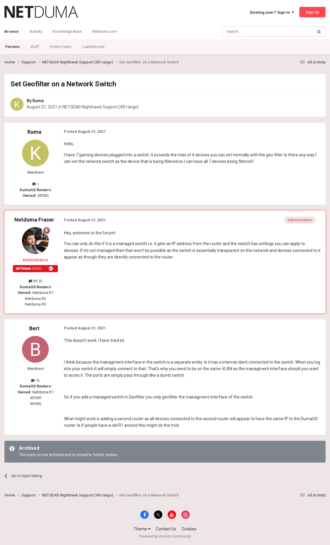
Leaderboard (93, 46)
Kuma (38, 100)
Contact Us (166, 529)
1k (35, 380)
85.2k (36, 281)
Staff (34, 46)
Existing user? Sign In (272, 12)
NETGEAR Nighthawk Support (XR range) (100, 107)
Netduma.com (104, 31)
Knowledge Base (67, 31)
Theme (141, 529)
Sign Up (312, 12)
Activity (35, 31)
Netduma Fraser (34, 220)
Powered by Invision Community (165, 536)
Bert (34, 328)
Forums (12, 46)
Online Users (60, 46)
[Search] (252, 31)
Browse (11, 34)
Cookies (189, 529)
